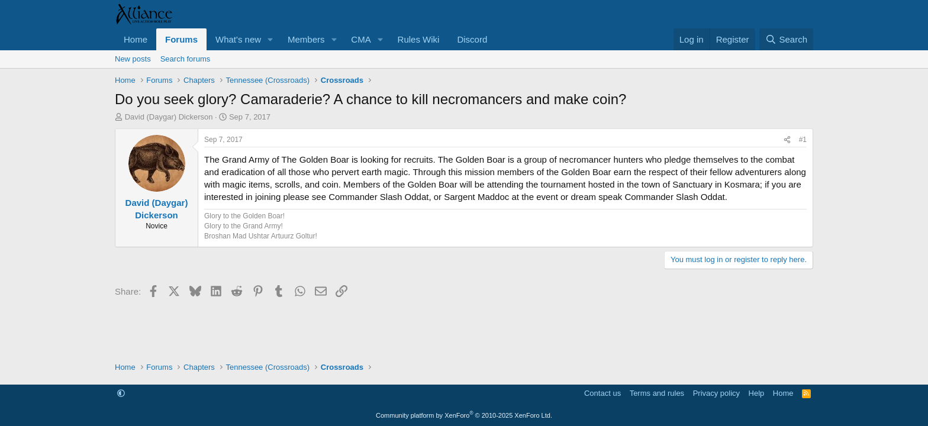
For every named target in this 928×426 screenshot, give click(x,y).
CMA (360, 39)
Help (757, 393)
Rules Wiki (419, 39)
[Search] (786, 39)
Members (306, 39)
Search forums (185, 58)
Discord (472, 39)
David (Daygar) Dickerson (169, 116)
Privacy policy (716, 393)
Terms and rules (657, 393)
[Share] (787, 140)
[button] (270, 39)
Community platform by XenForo (464, 415)
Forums (181, 39)
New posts (133, 58)
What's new (238, 39)
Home (135, 39)
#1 (803, 139)
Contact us (602, 393)
